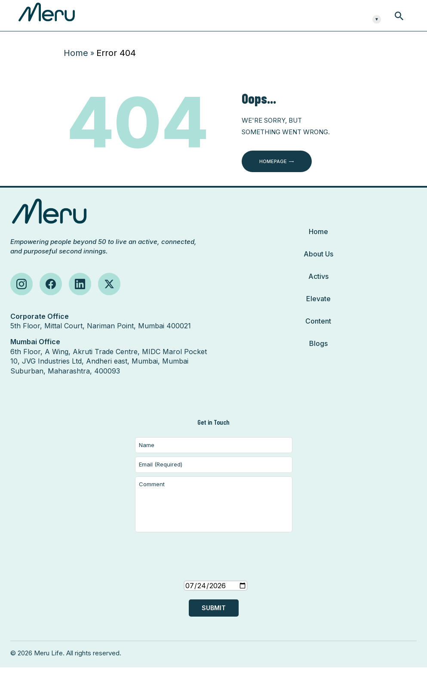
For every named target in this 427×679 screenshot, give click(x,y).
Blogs (318, 355)
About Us (318, 265)
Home (76, 64)
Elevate (318, 310)
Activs (318, 288)
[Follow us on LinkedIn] (80, 295)
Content (318, 332)
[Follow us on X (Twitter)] (109, 295)
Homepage (273, 173)
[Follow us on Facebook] (51, 295)
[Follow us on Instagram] (21, 295)
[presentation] (213, 576)
